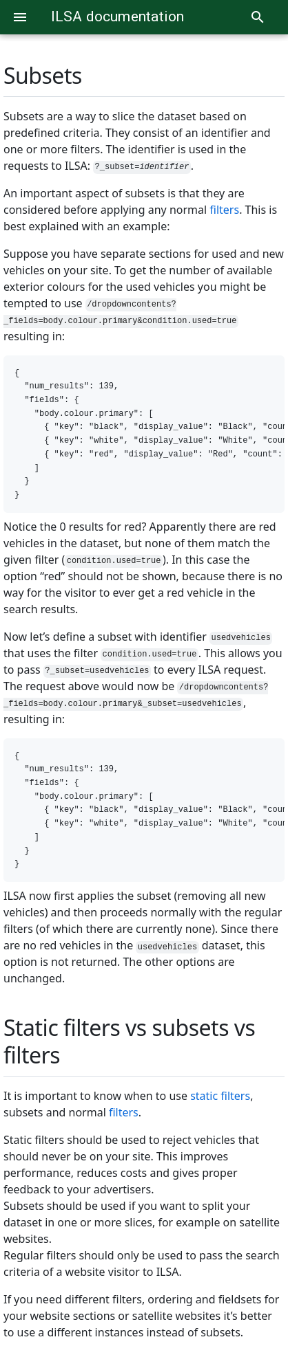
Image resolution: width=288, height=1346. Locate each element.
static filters (220, 1095)
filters (224, 209)
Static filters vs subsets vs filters (129, 1041)
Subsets (42, 75)
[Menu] (20, 17)
